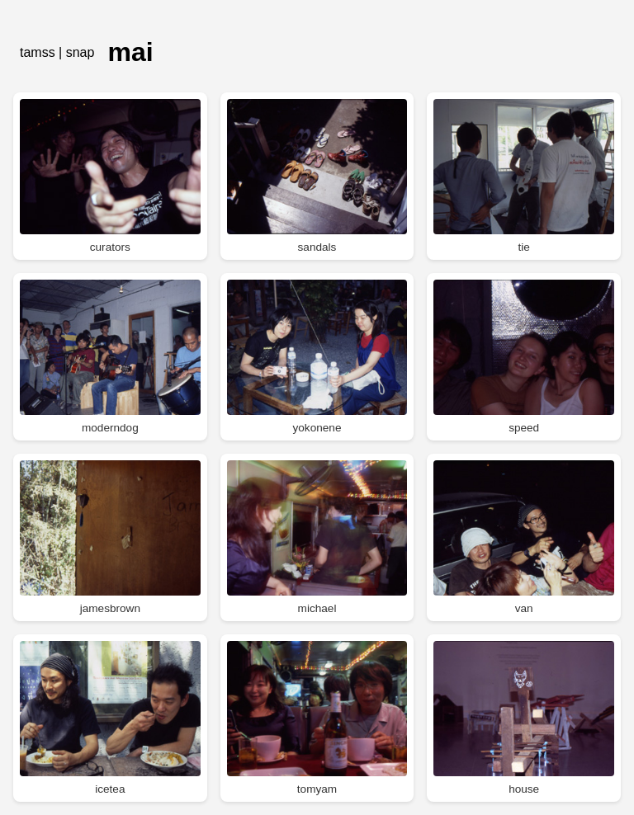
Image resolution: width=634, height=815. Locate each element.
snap (80, 52)
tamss (37, 52)
